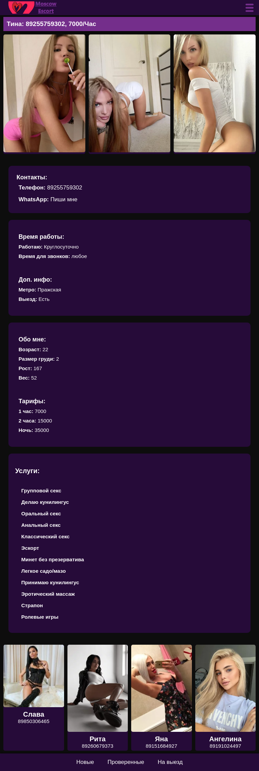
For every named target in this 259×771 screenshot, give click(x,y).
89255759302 (64, 187)
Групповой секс (41, 490)
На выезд (170, 762)
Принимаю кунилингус (50, 582)
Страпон (32, 605)
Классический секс (45, 536)
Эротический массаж (48, 594)
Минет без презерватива (52, 559)
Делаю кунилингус (45, 502)
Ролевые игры (39, 617)
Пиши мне (63, 199)
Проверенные (126, 762)
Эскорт (30, 548)
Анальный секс (41, 525)
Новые (85, 762)
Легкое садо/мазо (43, 571)
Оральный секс (41, 513)
